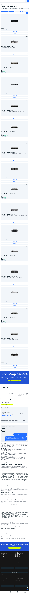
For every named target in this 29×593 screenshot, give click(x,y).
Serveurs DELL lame (17, 556)
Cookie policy (17, 563)
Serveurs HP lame (3, 562)
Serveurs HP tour (3, 561)
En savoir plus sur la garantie (6, 415)
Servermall (16, 558)
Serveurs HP (2, 558)
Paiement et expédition (18, 560)
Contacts (16, 561)
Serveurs (2, 552)
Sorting (21, 11)
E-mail (21, 567)
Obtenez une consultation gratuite (14, 380)
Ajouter (14, 33)
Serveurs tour (2, 555)
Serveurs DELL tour (17, 555)
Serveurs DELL (17, 552)
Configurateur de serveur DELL (19, 553)
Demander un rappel (14, 572)
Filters (7, 11)
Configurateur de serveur (4, 553)
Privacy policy (17, 562)
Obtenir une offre (14, 31)
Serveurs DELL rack (17, 554)
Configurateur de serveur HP (4, 559)
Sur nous (16, 559)
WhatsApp (7, 567)
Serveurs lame (2, 556)
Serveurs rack (2, 554)
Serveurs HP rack (3, 560)
